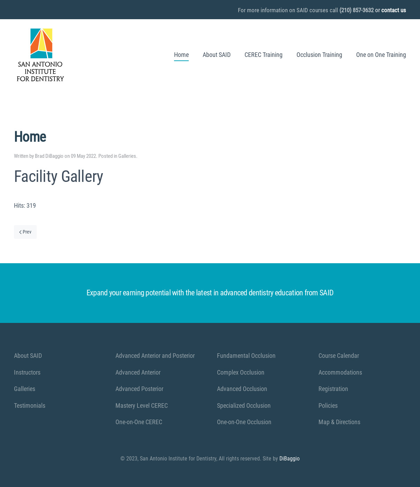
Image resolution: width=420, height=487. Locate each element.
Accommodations (340, 372)
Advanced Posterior (139, 388)
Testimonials (29, 405)
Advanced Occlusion (242, 388)
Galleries (127, 156)
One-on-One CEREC (138, 422)
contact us (393, 10)
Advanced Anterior (137, 372)
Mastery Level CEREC (141, 405)
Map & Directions (339, 422)
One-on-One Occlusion (244, 422)
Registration (333, 388)
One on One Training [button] (381, 54)
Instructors (27, 372)
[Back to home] (40, 54)
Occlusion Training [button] (319, 54)
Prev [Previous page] (25, 232)
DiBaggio (289, 458)
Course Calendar (338, 355)
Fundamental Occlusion (246, 355)
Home (181, 54)
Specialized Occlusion (244, 405)
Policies (328, 405)
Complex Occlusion (240, 372)
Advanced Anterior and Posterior (155, 355)
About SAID (217, 54)
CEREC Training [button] (264, 54)
